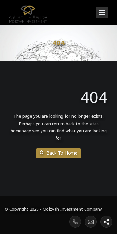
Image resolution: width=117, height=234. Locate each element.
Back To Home (58, 153)
